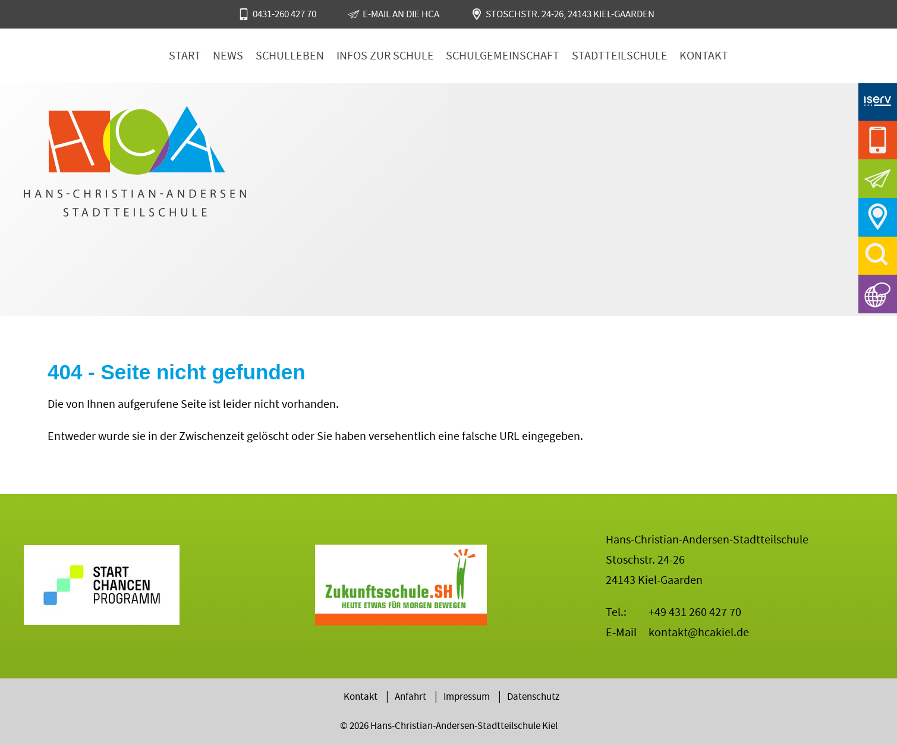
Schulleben (290, 55)
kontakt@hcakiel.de (699, 632)
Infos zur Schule (385, 55)
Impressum (466, 696)
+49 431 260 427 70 (695, 612)
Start (185, 55)
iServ (877, 101)
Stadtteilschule (620, 55)
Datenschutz (533, 696)
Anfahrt (877, 217)
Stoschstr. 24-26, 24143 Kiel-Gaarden (570, 14)
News (228, 55)
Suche (877, 256)
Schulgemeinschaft (502, 55)
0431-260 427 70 (284, 14)
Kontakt (703, 55)
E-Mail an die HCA (401, 14)
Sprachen (877, 294)
